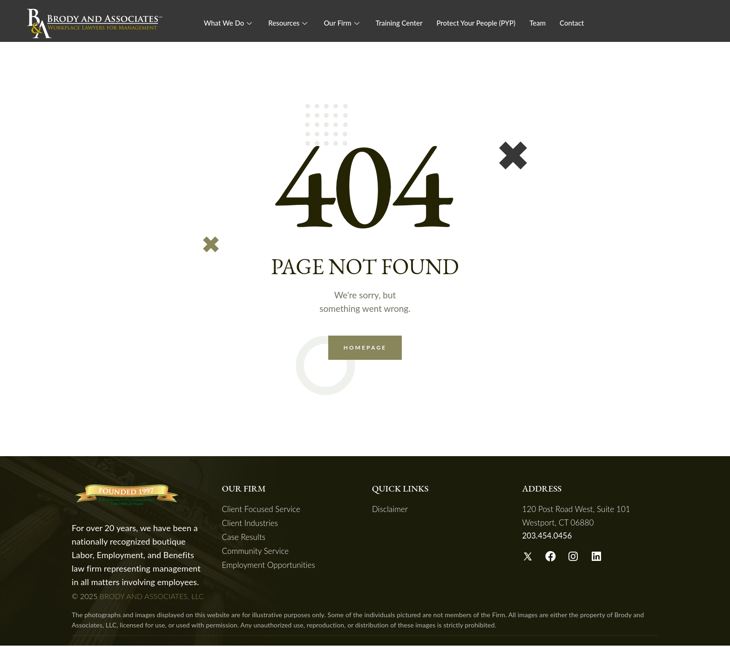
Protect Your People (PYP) (475, 23)
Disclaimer (390, 510)
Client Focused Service (261, 510)
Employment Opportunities (268, 566)
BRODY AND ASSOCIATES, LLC (152, 597)
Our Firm (342, 23)
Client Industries (250, 524)
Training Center (399, 23)
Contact (572, 23)
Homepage (365, 348)
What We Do (229, 23)
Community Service (255, 552)
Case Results (244, 538)
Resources (289, 23)
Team (537, 23)
